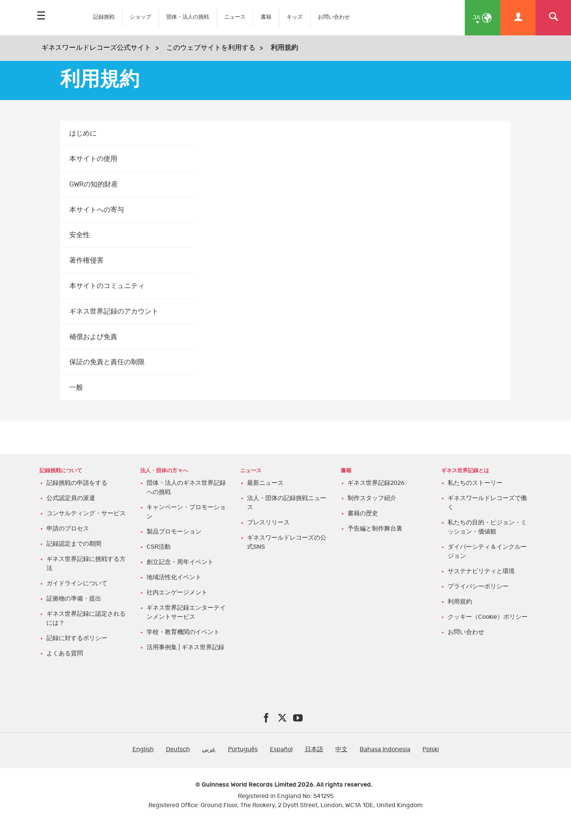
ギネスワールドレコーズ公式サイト (96, 48)
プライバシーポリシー (478, 586)
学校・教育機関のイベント (183, 632)
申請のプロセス (67, 529)
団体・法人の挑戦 (187, 17)
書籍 (266, 17)
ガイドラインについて (76, 583)
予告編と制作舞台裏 (375, 529)
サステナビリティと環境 (481, 571)
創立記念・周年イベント (180, 562)
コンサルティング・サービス (86, 513)
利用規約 (460, 602)
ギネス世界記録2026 (376, 483)
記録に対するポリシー (76, 638)
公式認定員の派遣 (70, 498)
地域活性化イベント (174, 577)
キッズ (295, 17)
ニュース (235, 17)
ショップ (140, 17)
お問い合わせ (334, 17)
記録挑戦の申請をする (76, 483)
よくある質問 (64, 653)
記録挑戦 (104, 17)
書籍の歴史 (363, 513)
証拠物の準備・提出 (73, 599)
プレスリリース (268, 522)
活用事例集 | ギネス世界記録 (185, 647)
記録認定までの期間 (73, 544)
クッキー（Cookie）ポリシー (488, 617)
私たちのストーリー (475, 483)
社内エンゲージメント (177, 592)
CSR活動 (159, 547)
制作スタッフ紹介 (372, 498)
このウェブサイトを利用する (210, 48)
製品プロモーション (174, 532)
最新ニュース (265, 483)
